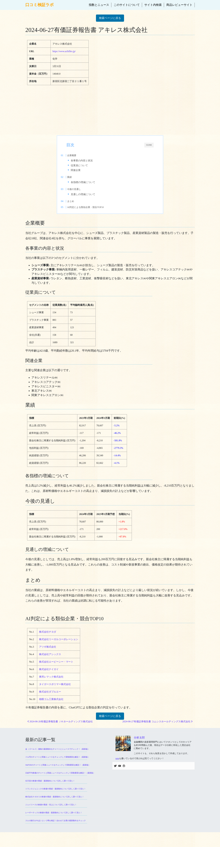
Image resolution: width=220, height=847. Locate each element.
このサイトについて (127, 4)
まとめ (76, 205)
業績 (75, 178)
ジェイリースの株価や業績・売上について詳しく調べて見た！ (51, 810)
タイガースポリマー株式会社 (55, 690)
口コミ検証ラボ (39, 5)
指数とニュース (99, 4)
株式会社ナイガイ (49, 675)
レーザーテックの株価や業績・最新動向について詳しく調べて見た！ (53, 818)
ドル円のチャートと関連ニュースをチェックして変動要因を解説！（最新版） (57, 763)
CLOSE (149, 145)
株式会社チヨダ (47, 637)
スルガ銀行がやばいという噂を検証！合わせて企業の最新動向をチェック (55, 826)
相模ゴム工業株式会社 (51, 705)
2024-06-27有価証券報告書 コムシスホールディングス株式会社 (157, 727)
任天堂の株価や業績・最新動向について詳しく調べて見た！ (50, 786)
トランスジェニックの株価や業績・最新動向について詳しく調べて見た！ (55, 794)
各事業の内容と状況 (88, 160)
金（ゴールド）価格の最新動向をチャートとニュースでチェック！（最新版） (57, 755)
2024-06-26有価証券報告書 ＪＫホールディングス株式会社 (60, 727)
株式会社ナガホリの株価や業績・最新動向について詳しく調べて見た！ (54, 802)
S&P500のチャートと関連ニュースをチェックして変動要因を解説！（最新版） (57, 771)
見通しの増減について (89, 197)
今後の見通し (80, 192)
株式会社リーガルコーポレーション (58, 645)
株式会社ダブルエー (50, 697)
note (117, 764)
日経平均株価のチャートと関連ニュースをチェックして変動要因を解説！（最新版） (60, 778)
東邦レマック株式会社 (51, 682)
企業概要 (78, 155)
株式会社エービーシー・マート (56, 667)
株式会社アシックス (50, 660)
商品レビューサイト (179, 4)
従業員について (85, 165)
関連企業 (81, 170)
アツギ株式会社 (47, 652)
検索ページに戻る (110, 18)
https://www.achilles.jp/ (64, 51)
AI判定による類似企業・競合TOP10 (91, 211)
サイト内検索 (153, 4)
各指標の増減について (89, 183)
